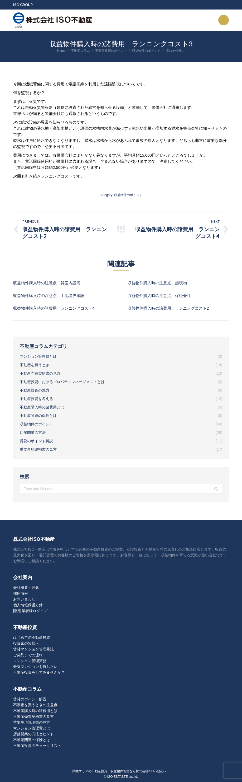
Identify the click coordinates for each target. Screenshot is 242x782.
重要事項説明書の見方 (31, 722)
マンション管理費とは (31, 728)
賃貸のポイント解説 (29, 699)
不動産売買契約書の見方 (33, 716)
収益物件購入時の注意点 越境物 (157, 283)
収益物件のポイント (146, 51)
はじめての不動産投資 (31, 637)
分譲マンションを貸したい (35, 666)
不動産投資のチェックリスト (37, 745)
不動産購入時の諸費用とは (35, 711)
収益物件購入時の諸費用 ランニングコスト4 (53, 308)
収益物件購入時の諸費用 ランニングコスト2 (168, 308)
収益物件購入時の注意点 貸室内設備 (46, 283)
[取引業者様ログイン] (31, 611)
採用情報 (20, 593)
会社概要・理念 (26, 587)
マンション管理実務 (29, 661)
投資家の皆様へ (26, 643)
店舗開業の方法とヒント (33, 734)
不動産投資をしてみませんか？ (39, 672)
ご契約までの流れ (28, 655)
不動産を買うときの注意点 (35, 705)
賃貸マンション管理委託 (33, 649)
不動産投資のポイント (111, 51)
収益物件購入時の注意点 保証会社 (159, 295)
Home (61, 51)
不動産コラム (80, 51)
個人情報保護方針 (28, 605)
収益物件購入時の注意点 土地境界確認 (48, 295)
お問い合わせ (24, 599)
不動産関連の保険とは (31, 740)
